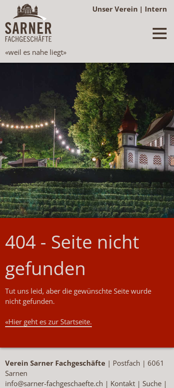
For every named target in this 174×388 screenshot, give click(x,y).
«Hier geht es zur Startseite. (48, 321)
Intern (156, 8)
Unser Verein (115, 8)
